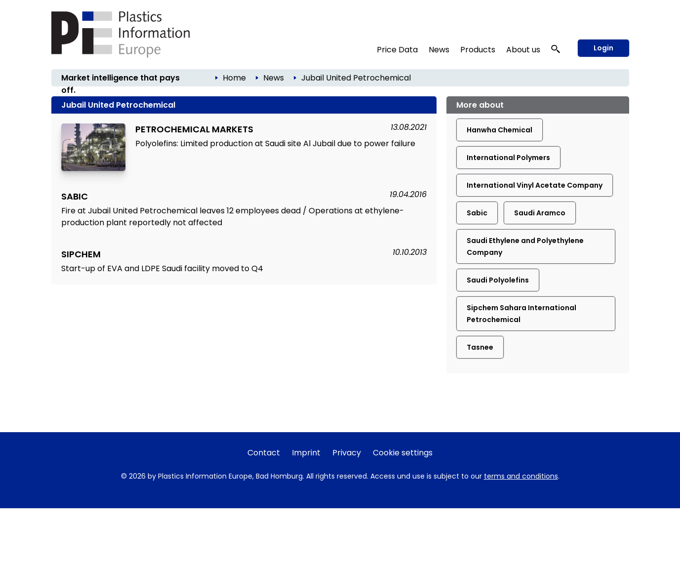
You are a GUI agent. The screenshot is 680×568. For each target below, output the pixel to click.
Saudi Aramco (539, 213)
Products (477, 49)
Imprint (306, 452)
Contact (263, 452)
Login (603, 48)
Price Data (397, 49)
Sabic (477, 213)
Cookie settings (403, 452)
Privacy (346, 452)
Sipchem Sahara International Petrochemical (521, 314)
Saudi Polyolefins (498, 280)
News (439, 49)
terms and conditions (521, 476)
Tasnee (480, 347)
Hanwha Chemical (499, 130)
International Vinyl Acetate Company (534, 185)
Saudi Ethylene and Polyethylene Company (525, 246)
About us (523, 49)
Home (234, 77)
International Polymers (508, 157)
